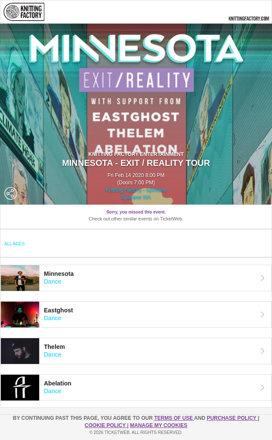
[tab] (136, 278)
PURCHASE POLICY (232, 418)
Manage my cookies (158, 425)
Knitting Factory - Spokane (135, 190)
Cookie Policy (106, 425)
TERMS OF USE (174, 418)
